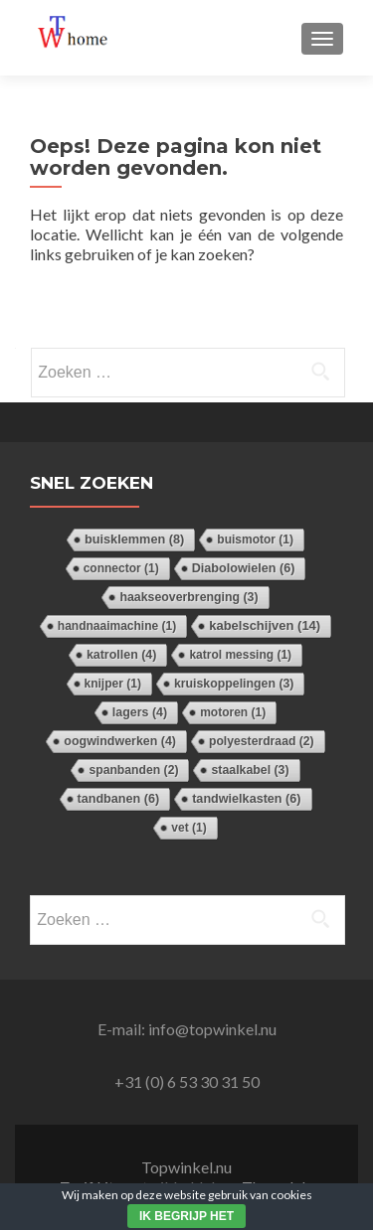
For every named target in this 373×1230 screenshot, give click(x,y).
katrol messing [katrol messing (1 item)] (240, 655)
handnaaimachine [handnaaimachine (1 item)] (117, 626)
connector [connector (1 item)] (121, 568)
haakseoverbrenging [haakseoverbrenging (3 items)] (188, 597)
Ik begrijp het (186, 1216)
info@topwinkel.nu (212, 1028)
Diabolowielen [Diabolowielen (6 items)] (243, 568)
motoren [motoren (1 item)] (233, 712)
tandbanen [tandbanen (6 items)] (119, 799)
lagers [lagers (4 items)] (139, 712)
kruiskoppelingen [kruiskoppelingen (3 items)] (234, 684)
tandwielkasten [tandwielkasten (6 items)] (246, 799)
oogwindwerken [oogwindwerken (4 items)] (120, 741)
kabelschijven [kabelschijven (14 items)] (264, 625)
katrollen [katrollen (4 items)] (122, 655)
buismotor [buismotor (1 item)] (255, 539)
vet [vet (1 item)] (188, 828)
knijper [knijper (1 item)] (113, 684)
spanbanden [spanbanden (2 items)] (133, 770)
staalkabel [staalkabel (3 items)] (249, 770)
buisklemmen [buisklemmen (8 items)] (134, 539)
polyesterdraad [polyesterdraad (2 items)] (261, 741)
